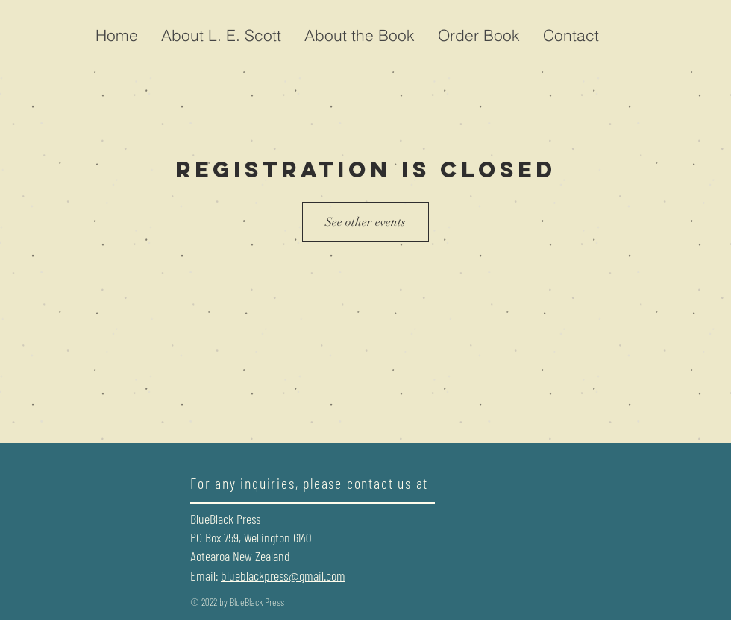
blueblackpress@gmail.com (283, 575)
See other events (365, 222)
